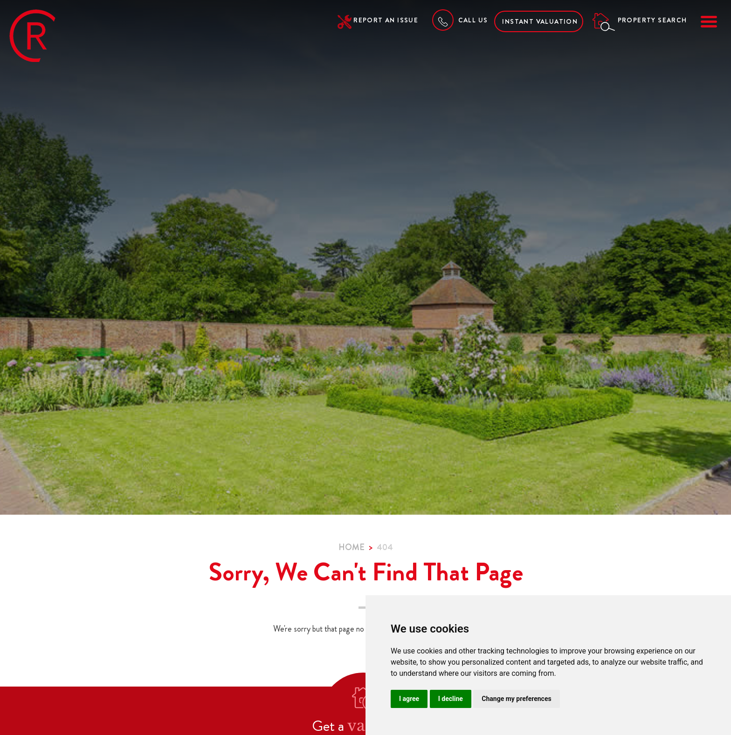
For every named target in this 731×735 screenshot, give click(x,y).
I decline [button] (450, 698)
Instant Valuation (540, 21)
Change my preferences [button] (516, 698)
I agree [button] (409, 698)
